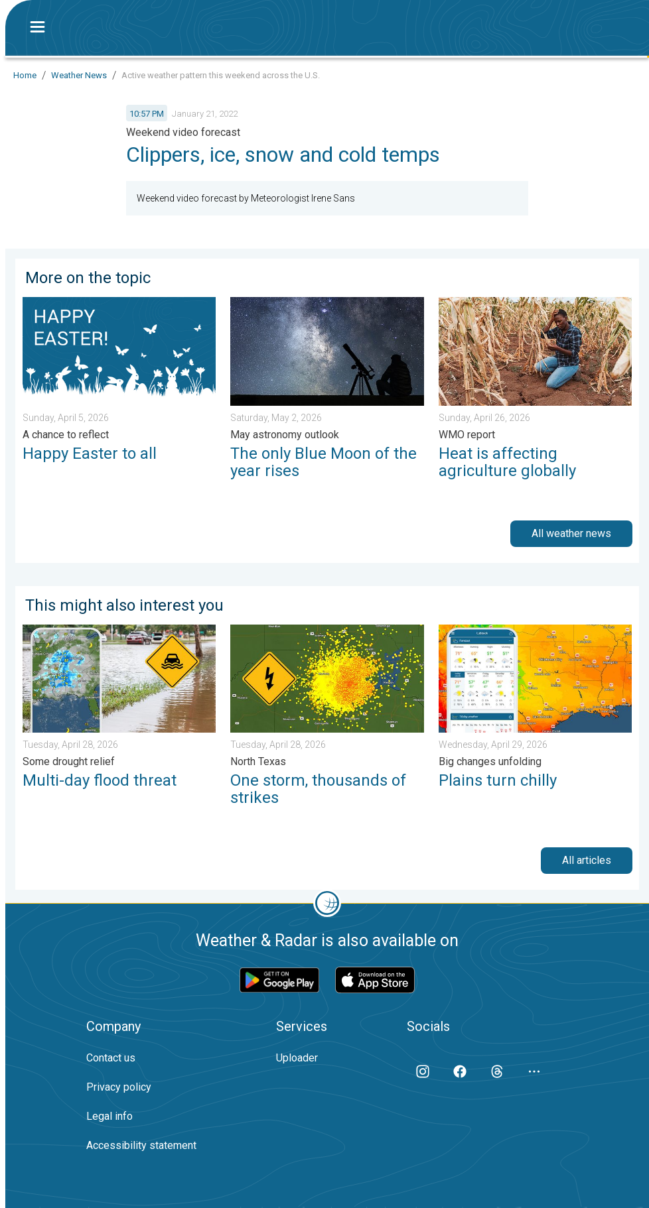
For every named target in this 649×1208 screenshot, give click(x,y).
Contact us (110, 1058)
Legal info (109, 1116)
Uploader (297, 1058)
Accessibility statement (141, 1145)
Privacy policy (118, 1087)
